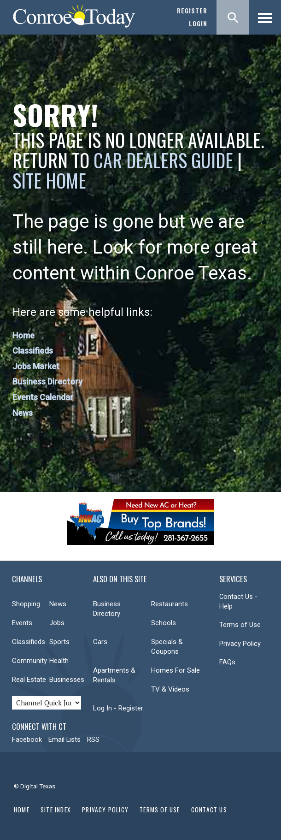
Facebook (27, 739)
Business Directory (47, 381)
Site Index (56, 809)
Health (59, 661)
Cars (100, 642)
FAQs (227, 662)
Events (22, 623)
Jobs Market (35, 366)
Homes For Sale (175, 670)
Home (23, 335)
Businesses (66, 679)
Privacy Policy (240, 643)
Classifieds (32, 350)
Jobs (56, 623)
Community (29, 661)
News (22, 413)
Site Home (49, 180)
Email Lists (64, 739)
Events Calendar (42, 397)
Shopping (26, 604)
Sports (59, 642)
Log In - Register (118, 708)
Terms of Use (240, 625)
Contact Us (209, 809)
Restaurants (169, 604)
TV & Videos (170, 689)
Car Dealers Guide (163, 160)
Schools (163, 623)
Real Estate (29, 679)
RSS (93, 739)
